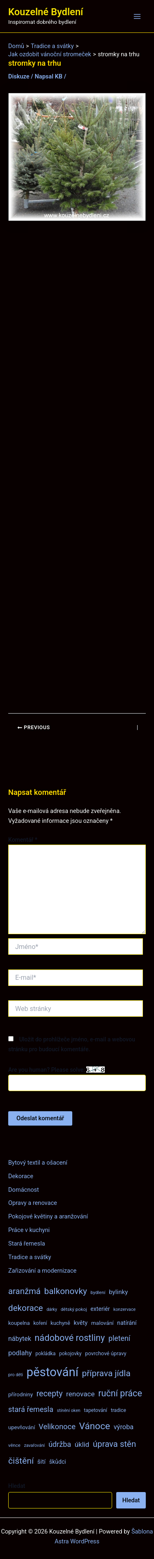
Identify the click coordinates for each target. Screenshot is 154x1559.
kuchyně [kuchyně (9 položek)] (60, 1323)
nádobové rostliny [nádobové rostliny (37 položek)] (69, 1338)
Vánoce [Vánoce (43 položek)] (94, 1426)
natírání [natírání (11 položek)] (126, 1323)
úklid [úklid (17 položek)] (82, 1444)
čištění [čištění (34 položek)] (21, 1460)
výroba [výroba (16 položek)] (124, 1427)
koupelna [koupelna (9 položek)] (19, 1323)
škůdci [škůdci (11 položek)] (57, 1461)
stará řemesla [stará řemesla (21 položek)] (30, 1409)
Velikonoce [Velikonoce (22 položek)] (57, 1426)
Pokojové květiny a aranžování (48, 1216)
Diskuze (19, 76)
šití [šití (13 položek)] (41, 1461)
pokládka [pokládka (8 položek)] (45, 1353)
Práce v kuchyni (29, 1230)
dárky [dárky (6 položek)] (51, 1309)
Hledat (16, 1486)
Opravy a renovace (32, 1203)
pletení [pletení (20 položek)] (119, 1338)
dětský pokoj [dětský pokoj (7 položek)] (74, 1309)
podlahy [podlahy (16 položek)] (20, 1353)
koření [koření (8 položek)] (40, 1323)
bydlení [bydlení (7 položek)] (97, 1292)
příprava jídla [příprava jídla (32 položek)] (106, 1373)
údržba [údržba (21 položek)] (59, 1444)
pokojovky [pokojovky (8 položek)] (70, 1353)
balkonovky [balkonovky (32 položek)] (65, 1291)
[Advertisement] (77, 467)
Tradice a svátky (29, 1257)
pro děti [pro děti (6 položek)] (15, 1374)
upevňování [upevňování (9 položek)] (21, 1427)
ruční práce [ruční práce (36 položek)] (120, 1393)
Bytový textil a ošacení (37, 1162)
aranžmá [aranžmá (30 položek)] (24, 1291)
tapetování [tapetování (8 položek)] (95, 1410)
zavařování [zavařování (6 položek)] (34, 1445)
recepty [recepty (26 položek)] (50, 1393)
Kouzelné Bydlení (45, 12)
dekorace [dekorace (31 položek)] (25, 1308)
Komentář (22, 839)
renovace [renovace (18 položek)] (80, 1394)
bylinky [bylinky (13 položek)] (118, 1292)
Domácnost (23, 1189)
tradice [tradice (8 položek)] (118, 1410)
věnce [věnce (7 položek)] (14, 1445)
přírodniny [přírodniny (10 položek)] (20, 1394)
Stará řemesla (26, 1243)
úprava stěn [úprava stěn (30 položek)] (114, 1444)
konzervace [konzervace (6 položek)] (124, 1309)
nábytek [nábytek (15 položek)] (19, 1339)
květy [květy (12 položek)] (80, 1322)
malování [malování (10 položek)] (102, 1323)
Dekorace (20, 1176)
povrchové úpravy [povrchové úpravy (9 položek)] (105, 1353)
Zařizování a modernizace (42, 1270)
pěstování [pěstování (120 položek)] (52, 1372)
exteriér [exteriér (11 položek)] (100, 1309)
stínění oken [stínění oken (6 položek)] (68, 1410)
